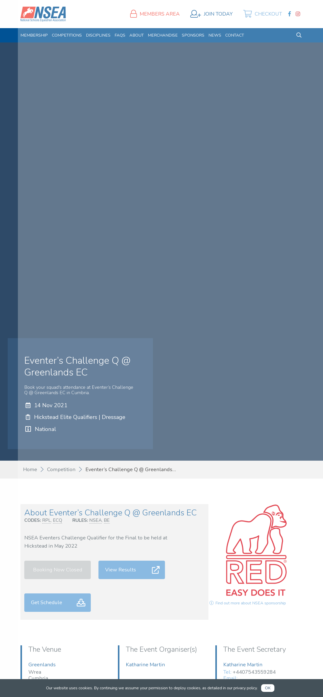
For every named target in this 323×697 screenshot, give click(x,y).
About (136, 35)
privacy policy (245, 688)
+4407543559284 (254, 672)
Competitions (67, 35)
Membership (34, 35)
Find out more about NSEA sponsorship (247, 603)
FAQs (120, 35)
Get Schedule (46, 602)
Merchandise (163, 35)
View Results (120, 569)
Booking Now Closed (57, 569)
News (214, 35)
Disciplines (98, 35)
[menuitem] (34, 35)
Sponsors (193, 35)
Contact (234, 35)
